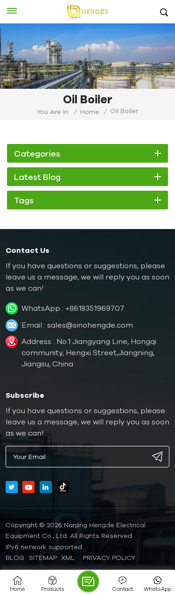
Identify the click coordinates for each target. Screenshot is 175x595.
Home (89, 111)
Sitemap (43, 557)
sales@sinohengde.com (90, 325)
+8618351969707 (94, 308)
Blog (15, 557)
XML (68, 557)
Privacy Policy (109, 557)
